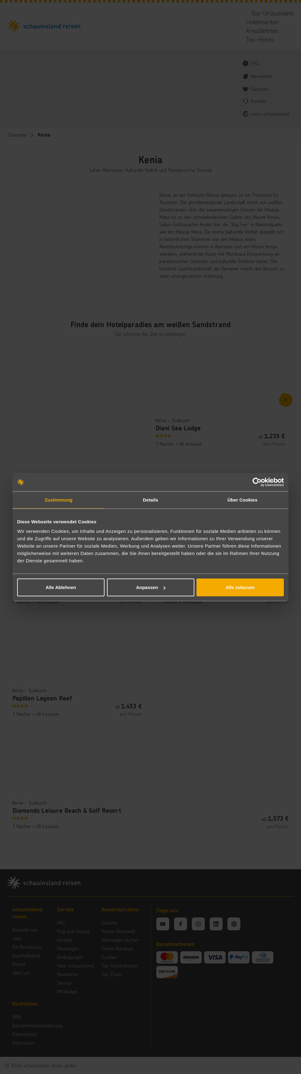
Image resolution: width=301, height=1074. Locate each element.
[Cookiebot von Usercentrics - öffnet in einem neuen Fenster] (257, 482)
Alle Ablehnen (61, 587)
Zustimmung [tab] (59, 499)
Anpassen (151, 587)
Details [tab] (150, 499)
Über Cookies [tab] (242, 499)
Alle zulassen (240, 587)
